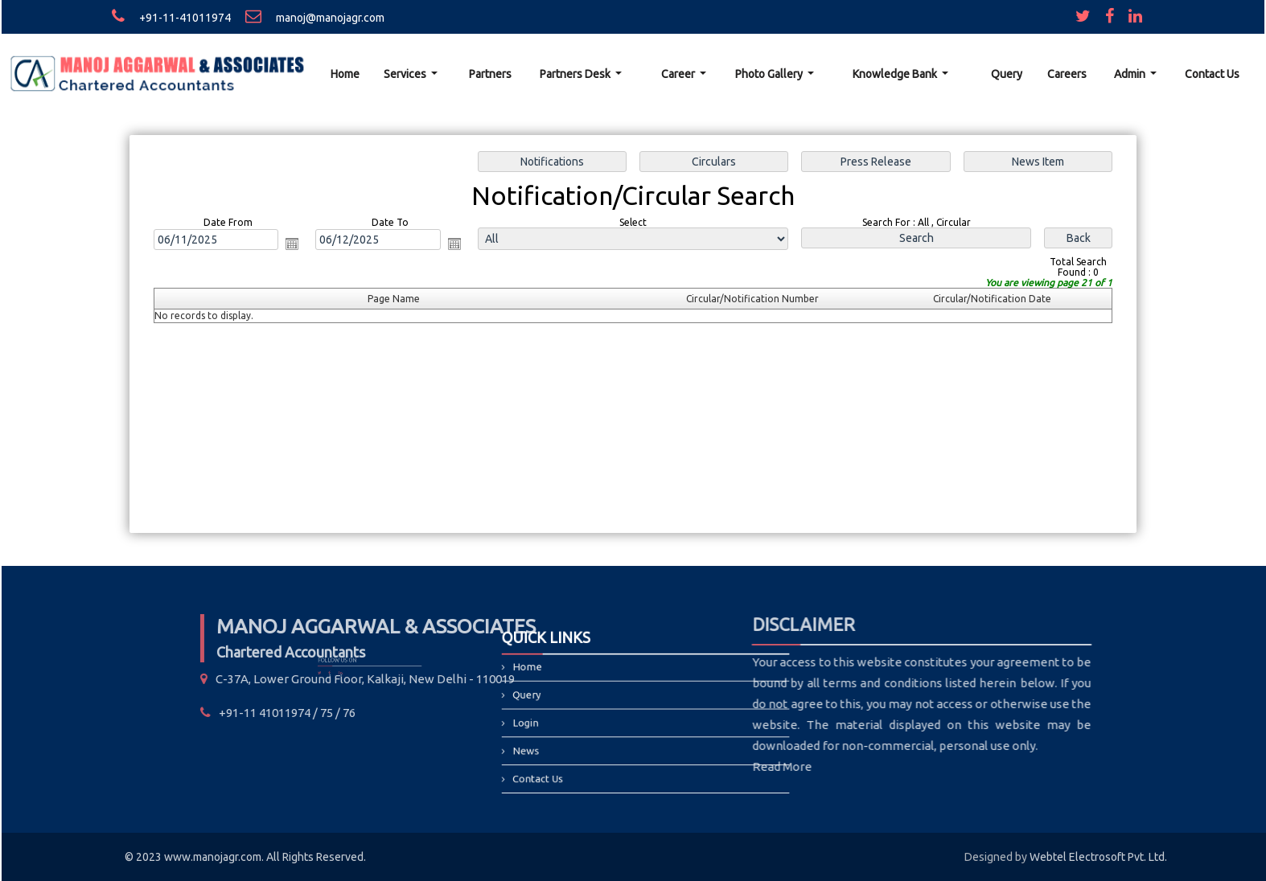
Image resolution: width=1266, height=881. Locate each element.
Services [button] (406, 74)
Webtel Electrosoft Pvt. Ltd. (1098, 856)
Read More (675, 766)
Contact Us (1212, 74)
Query (1006, 74)
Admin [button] (1131, 74)
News (556, 740)
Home (345, 74)
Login (555, 719)
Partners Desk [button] (576, 74)
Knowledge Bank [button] (896, 74)
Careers (1067, 74)
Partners (490, 74)
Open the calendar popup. (296, 244)
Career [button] (679, 74)
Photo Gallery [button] (770, 74)
